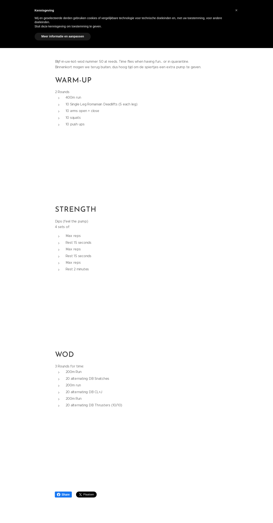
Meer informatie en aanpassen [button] (62, 36)
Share (63, 494)
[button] (236, 10)
